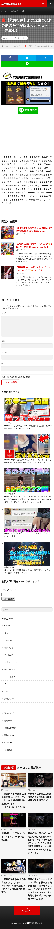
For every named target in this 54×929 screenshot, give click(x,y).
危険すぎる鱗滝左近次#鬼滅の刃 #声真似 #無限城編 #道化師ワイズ (40, 796)
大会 (6, 691)
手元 (6, 706)
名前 (3, 341)
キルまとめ (9, 655)
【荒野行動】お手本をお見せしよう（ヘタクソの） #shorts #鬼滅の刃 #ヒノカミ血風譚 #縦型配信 (13, 886)
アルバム (8, 423)
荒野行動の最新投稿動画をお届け (27, 376)
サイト (4, 364)
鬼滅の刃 (21, 38)
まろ (6, 633)
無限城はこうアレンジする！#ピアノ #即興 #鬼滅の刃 (13, 836)
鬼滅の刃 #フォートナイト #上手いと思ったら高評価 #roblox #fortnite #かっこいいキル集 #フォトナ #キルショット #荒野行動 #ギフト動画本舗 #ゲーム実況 (40, 889)
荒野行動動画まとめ (34, 923)
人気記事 (14, 11)
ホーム (4, 11)
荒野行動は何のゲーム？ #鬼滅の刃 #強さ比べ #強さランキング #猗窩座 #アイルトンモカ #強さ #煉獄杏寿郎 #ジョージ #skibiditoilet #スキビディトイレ (40, 843)
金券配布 (8, 742)
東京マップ (9, 713)
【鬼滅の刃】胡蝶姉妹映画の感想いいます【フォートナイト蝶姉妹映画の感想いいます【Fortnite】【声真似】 (13, 800)
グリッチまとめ (10, 662)
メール (4, 352)
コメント (5, 313)
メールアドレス (8, 590)
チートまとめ (10, 677)
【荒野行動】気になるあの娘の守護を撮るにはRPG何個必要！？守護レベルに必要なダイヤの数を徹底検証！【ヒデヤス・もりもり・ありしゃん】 (27, 499)
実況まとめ (9, 698)
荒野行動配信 (10, 728)
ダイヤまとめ (10, 494)
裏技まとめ (9, 567)
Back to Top (27, 911)
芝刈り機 (8, 720)
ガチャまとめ (10, 647)
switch (7, 625)
